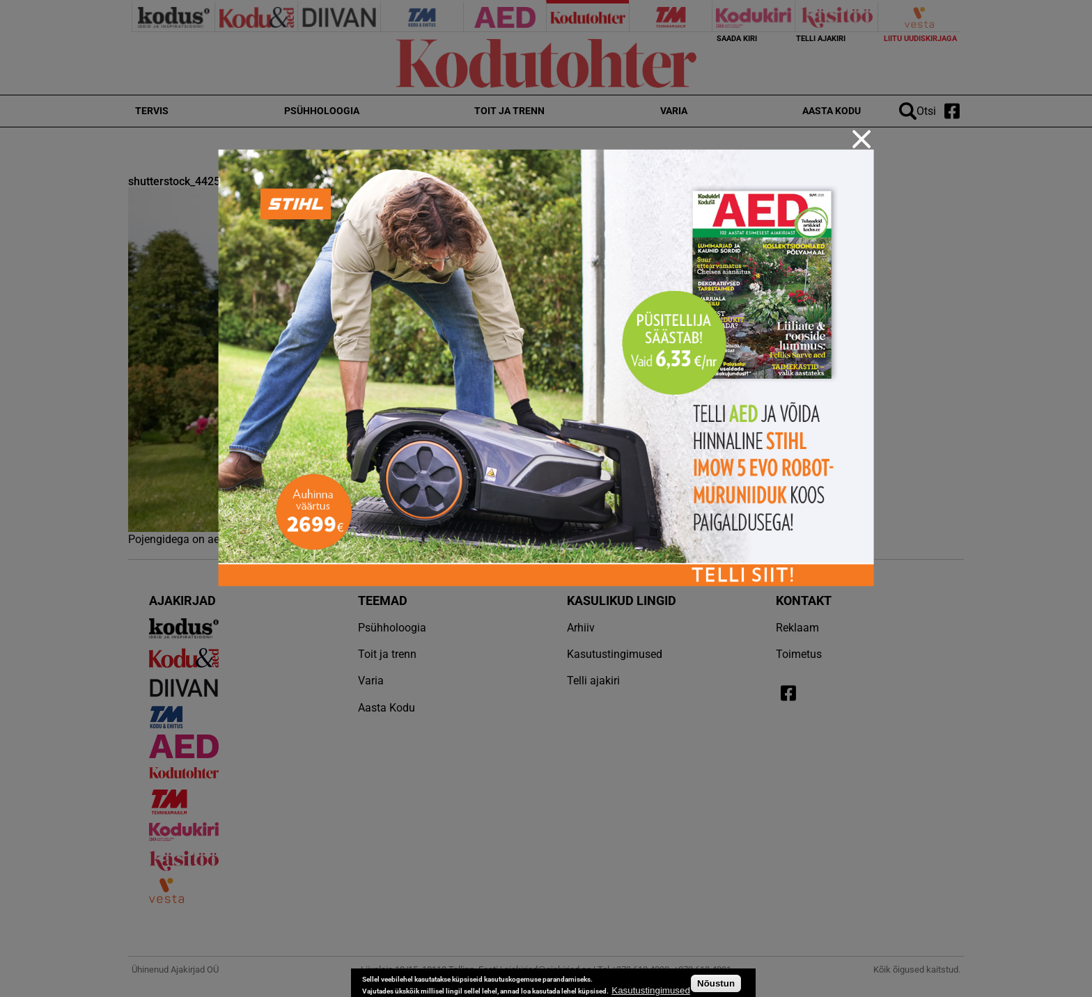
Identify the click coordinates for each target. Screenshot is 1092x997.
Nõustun (716, 983)
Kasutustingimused (650, 990)
